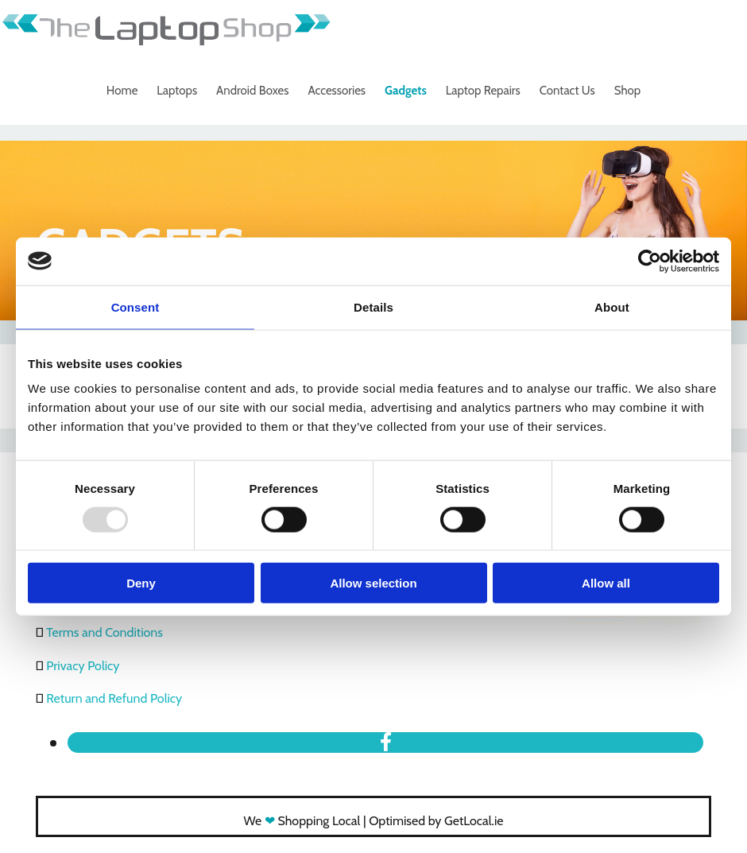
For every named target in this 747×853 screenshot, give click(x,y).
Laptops (177, 90)
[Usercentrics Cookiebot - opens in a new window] (649, 261)
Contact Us (567, 90)
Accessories (337, 90)
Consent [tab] (135, 306)
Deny (141, 583)
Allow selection (373, 583)
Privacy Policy (82, 665)
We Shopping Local (302, 820)
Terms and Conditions (104, 632)
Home (121, 90)
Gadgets (406, 90)
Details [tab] (373, 306)
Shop (627, 90)
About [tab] (611, 306)
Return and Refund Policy (114, 698)
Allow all (606, 583)
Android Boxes (252, 90)
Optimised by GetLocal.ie (436, 820)
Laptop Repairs (483, 90)
